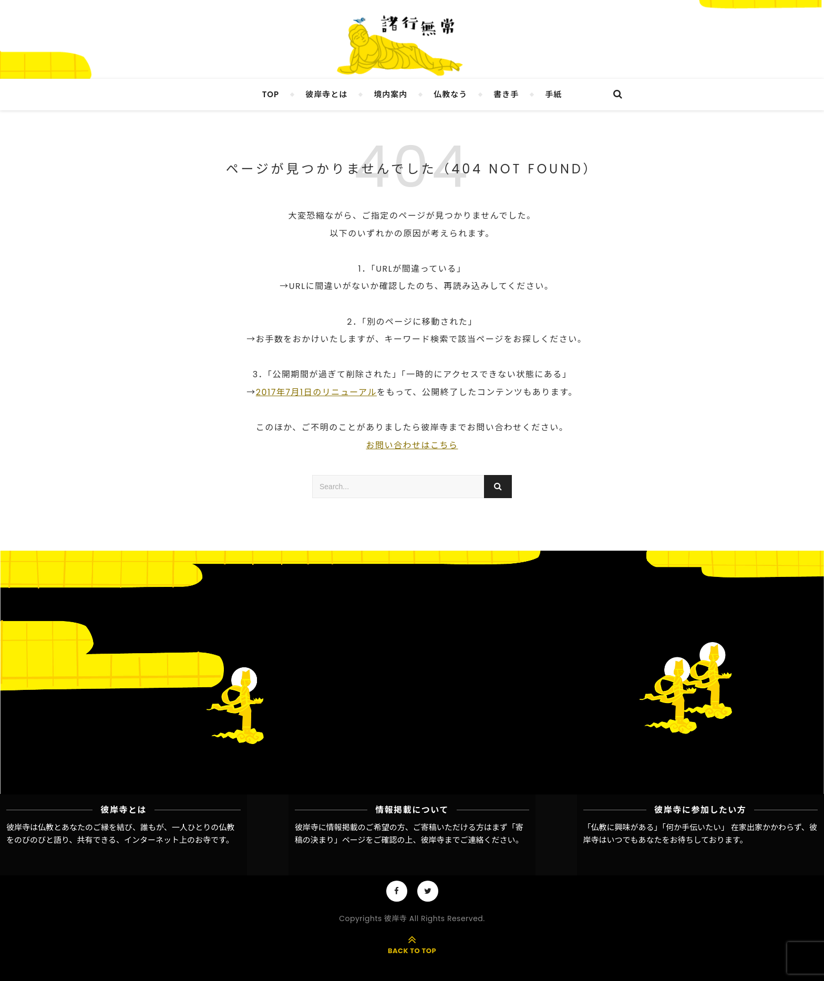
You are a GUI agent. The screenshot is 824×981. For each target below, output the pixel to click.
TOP (271, 94)
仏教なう (450, 94)
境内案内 (390, 94)
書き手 (506, 94)
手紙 (553, 94)
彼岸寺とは (326, 94)
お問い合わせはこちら (412, 445)
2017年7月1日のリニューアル (316, 392)
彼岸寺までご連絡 (452, 839)
